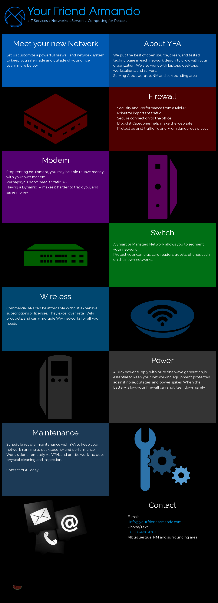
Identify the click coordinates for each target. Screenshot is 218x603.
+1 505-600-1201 (142, 532)
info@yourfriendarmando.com (155, 522)
